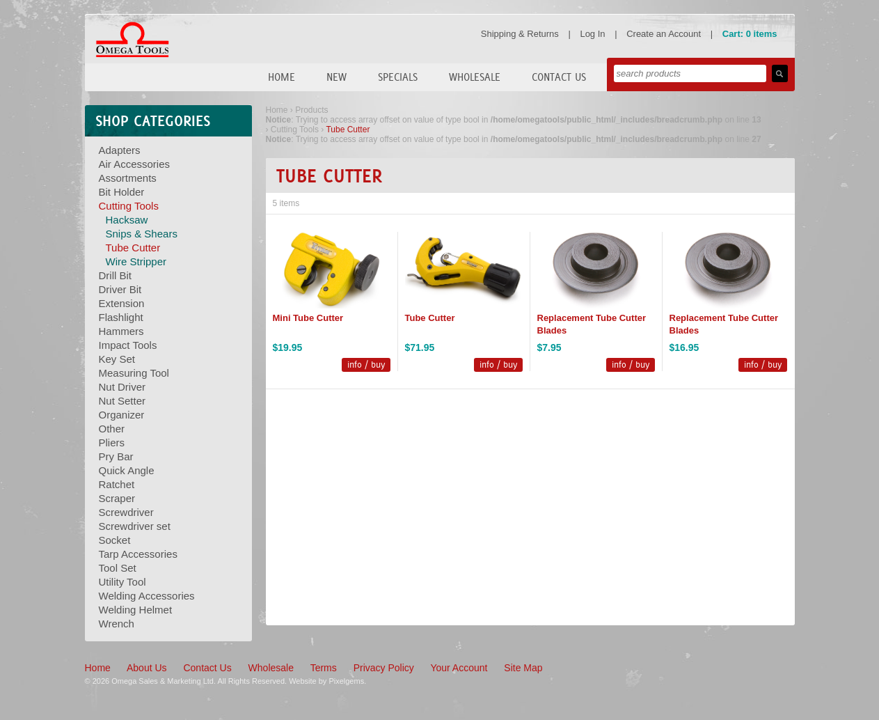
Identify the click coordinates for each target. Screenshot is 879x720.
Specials (398, 77)
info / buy (366, 364)
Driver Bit (120, 289)
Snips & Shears (141, 234)
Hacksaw (127, 220)
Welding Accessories (147, 596)
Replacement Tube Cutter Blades (592, 324)
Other (112, 429)
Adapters (120, 150)
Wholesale (474, 77)
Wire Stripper (136, 261)
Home (281, 77)
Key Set (117, 359)
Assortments (128, 178)
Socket (115, 540)
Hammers (121, 331)
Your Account (458, 667)
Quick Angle (127, 470)
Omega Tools (132, 40)
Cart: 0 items (749, 34)
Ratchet (117, 484)
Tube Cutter (133, 247)
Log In (592, 34)
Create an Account (663, 34)
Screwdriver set (135, 526)
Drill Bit (115, 275)
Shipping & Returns (520, 34)
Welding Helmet (136, 610)
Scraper (117, 498)
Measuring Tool (134, 373)
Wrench (116, 623)
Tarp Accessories (138, 554)
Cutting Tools (129, 206)
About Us (147, 667)
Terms (323, 667)
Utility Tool (122, 582)
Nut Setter (122, 401)
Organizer (122, 415)
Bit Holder (122, 192)
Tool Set (117, 568)
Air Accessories (135, 164)
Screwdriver (126, 512)
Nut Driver (122, 387)
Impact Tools (128, 345)
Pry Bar (116, 456)
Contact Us (559, 77)
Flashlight (121, 317)
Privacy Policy (384, 667)
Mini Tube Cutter (308, 318)
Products (311, 110)
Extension (122, 303)
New (336, 77)
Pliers (112, 442)
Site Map (523, 667)
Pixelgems (346, 681)
